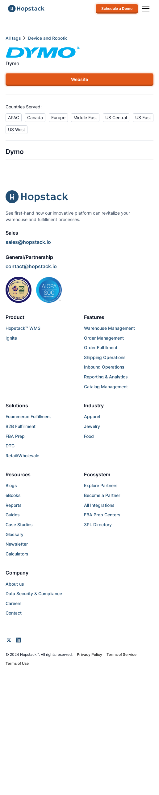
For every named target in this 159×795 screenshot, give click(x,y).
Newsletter (17, 544)
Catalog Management (106, 386)
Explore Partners (101, 485)
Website (79, 79)
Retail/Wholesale (22, 455)
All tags (13, 38)
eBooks (13, 495)
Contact (14, 612)
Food (89, 436)
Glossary (14, 534)
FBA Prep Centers (102, 514)
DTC (10, 445)
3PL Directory (98, 524)
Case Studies (19, 524)
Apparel (92, 416)
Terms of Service (121, 654)
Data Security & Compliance (34, 593)
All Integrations (99, 505)
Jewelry (92, 426)
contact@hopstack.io (31, 266)
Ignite (11, 338)
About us (15, 584)
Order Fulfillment (100, 347)
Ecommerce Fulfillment (28, 416)
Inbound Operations (104, 366)
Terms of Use (17, 663)
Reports (14, 505)
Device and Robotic (48, 38)
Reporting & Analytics (106, 376)
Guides (13, 514)
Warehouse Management (109, 328)
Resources (18, 475)
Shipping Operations (105, 357)
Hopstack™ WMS (23, 328)
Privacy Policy (89, 654)
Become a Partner (102, 495)
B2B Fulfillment (21, 426)
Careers (14, 603)
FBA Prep (15, 436)
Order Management (104, 338)
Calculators (17, 553)
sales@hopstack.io (28, 242)
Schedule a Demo (116, 8)
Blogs (11, 485)
